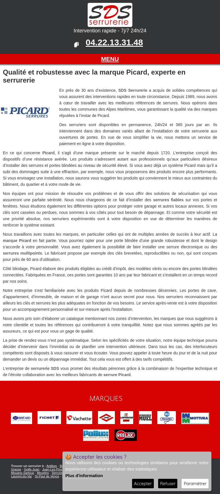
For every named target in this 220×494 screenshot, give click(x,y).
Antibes (51, 466)
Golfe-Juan (32, 469)
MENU (110, 59)
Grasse (16, 469)
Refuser (168, 483)
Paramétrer (195, 483)
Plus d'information (84, 475)
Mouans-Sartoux (22, 473)
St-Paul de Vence (47, 476)
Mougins (43, 473)
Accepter (143, 483)
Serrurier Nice (61, 473)
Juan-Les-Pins (52, 469)
